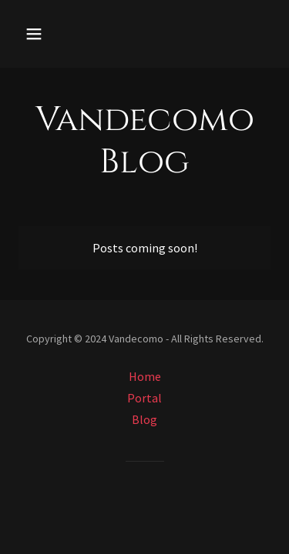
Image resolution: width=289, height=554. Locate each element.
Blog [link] (144, 419)
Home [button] (145, 376)
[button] (47, 33)
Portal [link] (144, 397)
